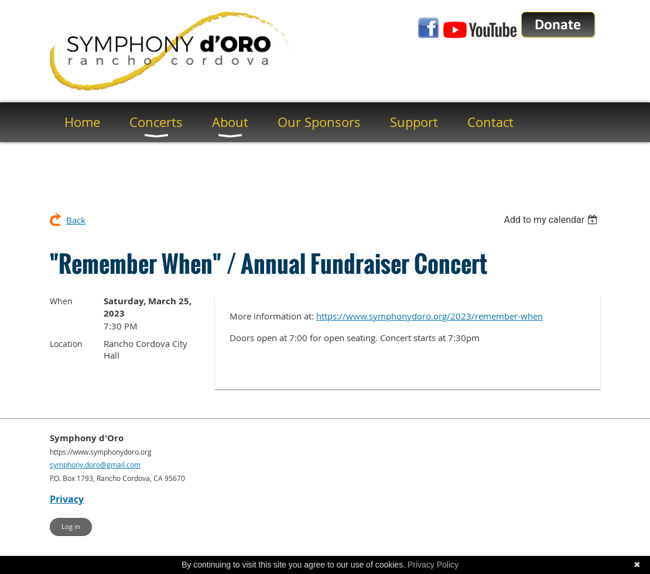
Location (66, 343)
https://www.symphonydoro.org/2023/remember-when (429, 316)
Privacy (67, 499)
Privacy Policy (433, 564)
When (61, 301)
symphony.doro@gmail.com (95, 464)
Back (75, 220)
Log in (70, 526)
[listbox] (552, 219)
